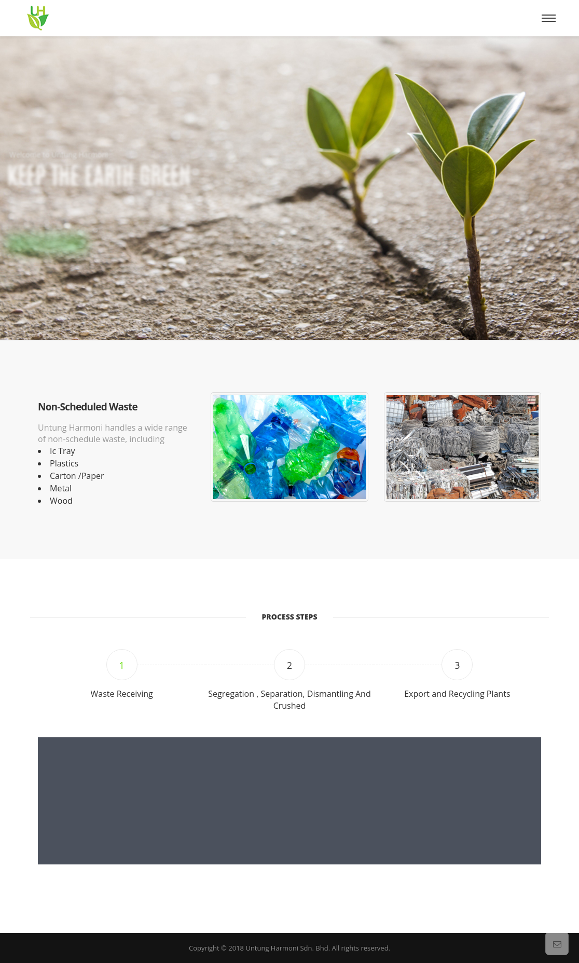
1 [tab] (122, 665)
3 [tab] (457, 665)
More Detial (47, 252)
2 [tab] (289, 665)
